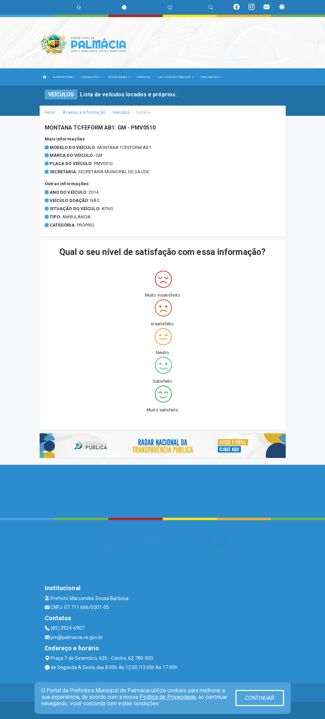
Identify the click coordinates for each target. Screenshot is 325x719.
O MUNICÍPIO (91, 77)
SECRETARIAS (119, 77)
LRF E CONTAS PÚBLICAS (175, 77)
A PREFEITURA (64, 77)
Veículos (121, 112)
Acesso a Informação (84, 112)
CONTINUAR (260, 698)
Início (50, 112)
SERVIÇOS (144, 77)
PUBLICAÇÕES (211, 77)
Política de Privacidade (167, 697)
